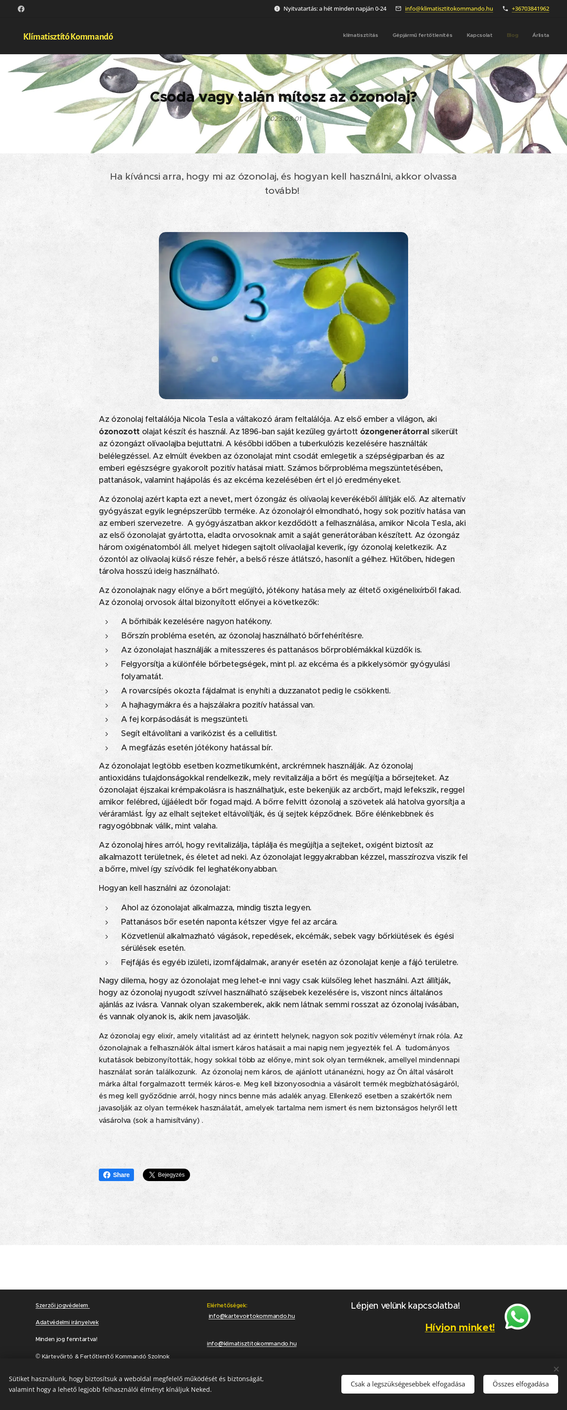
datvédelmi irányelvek (69, 1322)
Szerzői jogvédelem (63, 1305)
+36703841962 (530, 8)
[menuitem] (494, 36)
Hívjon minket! (459, 1327)
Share (116, 1174)
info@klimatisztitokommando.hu (449, 8)
